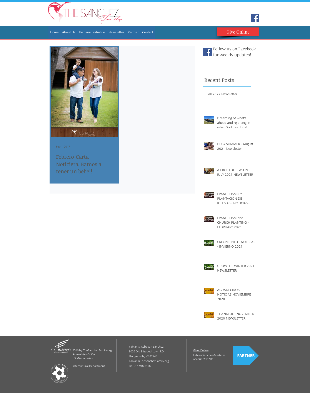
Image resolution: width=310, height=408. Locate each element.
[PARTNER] (246, 355)
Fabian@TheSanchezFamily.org (149, 361)
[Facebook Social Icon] (255, 18)
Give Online (200, 350)
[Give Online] (238, 31)
